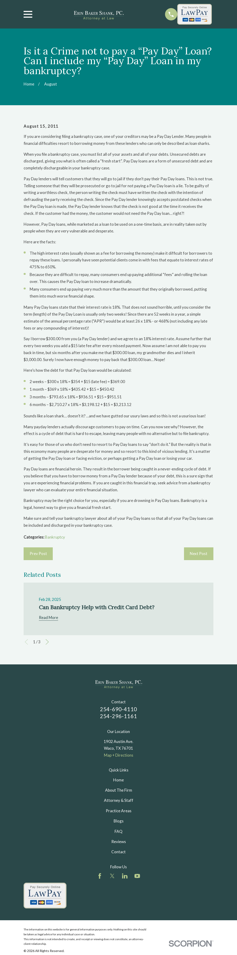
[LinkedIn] (125, 876)
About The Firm (118, 790)
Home (118, 779)
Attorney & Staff (118, 800)
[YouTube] (137, 876)
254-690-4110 (118, 709)
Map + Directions (118, 755)
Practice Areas (118, 810)
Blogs (119, 821)
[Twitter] (112, 876)
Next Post (198, 553)
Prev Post (38, 553)
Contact (118, 851)
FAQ (118, 831)
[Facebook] (100, 876)
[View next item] (47, 642)
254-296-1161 (118, 716)
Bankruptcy (55, 537)
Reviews (118, 841)
